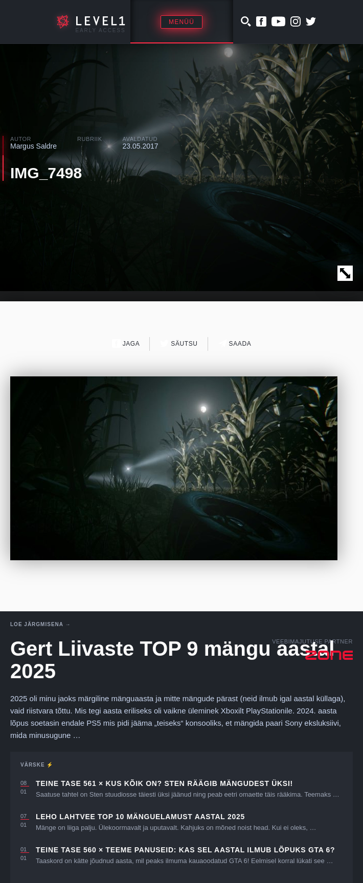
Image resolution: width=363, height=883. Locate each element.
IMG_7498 (46, 172)
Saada (235, 343)
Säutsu (178, 343)
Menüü (181, 22)
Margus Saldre (33, 146)
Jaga (126, 343)
